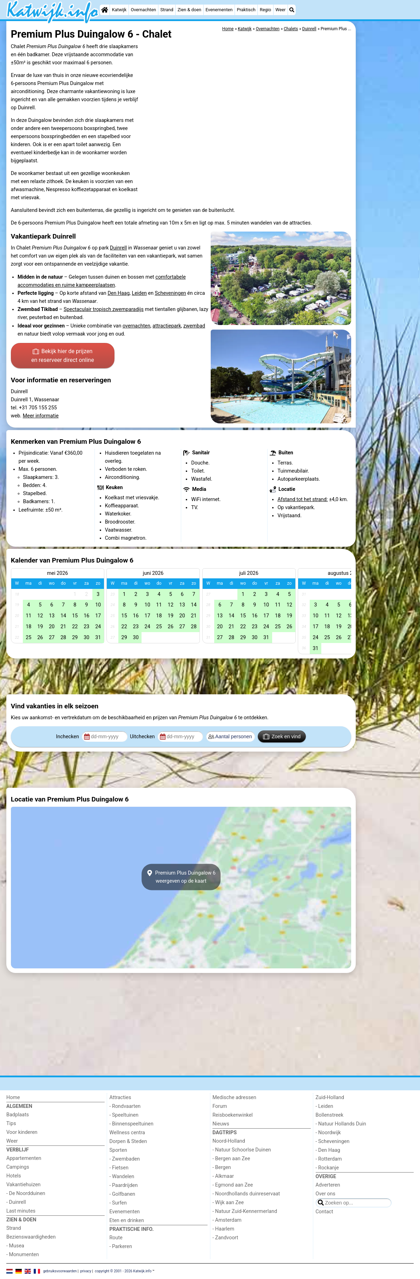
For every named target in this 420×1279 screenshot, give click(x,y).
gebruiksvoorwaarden (60, 1271)
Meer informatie (41, 416)
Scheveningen (170, 293)
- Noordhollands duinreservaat (246, 1194)
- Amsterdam (227, 1220)
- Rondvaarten (125, 1106)
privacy (85, 1271)
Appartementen (23, 1158)
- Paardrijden (124, 1185)
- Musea (15, 1246)
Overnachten (143, 9)
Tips (11, 1124)
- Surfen (118, 1203)
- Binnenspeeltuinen (131, 1124)
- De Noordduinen (25, 1193)
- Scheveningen (333, 1141)
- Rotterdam (329, 1159)
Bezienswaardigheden (30, 1237)
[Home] (105, 10)
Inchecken (68, 737)
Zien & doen (189, 9)
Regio (265, 9)
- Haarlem (223, 1229)
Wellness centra (127, 1133)
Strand (166, 9)
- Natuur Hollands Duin (341, 1124)
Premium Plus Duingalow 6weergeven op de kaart (181, 877)
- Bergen (221, 1167)
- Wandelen (122, 1177)
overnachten (136, 326)
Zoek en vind (282, 736)
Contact (324, 1212)
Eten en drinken (127, 1220)
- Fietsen (119, 1168)
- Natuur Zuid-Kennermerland (244, 1211)
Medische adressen (234, 1098)
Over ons (325, 1194)
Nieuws (220, 1124)
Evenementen (218, 9)
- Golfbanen (123, 1194)
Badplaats (17, 1115)
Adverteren (328, 1185)
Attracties (120, 1098)
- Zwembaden (125, 1159)
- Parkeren (121, 1246)
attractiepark (166, 326)
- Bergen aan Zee (231, 1159)
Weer (280, 9)
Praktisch (246, 9)
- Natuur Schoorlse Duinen (241, 1150)
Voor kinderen (22, 1132)
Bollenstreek (329, 1115)
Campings (17, 1167)
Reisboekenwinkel (232, 1115)
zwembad (194, 326)
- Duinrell (16, 1202)
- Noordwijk (328, 1133)
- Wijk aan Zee (228, 1203)
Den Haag (118, 293)
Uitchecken (143, 737)
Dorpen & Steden (128, 1141)
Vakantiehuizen (23, 1185)
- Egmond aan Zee (232, 1185)
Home (13, 1098)
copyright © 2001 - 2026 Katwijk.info (123, 1271)
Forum (219, 1106)
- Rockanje (327, 1168)
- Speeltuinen (124, 1115)
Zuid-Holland (330, 1098)
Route (116, 1238)
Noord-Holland (228, 1141)
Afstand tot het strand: (302, 499)
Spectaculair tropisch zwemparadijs (104, 309)
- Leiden (324, 1106)
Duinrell (118, 248)
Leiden (139, 293)
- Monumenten (22, 1255)
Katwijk (119, 9)
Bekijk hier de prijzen (62, 356)
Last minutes (20, 1211)
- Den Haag (328, 1150)
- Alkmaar (223, 1176)
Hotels (13, 1176)
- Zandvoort (225, 1238)
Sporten (118, 1150)
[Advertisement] (385, 182)
